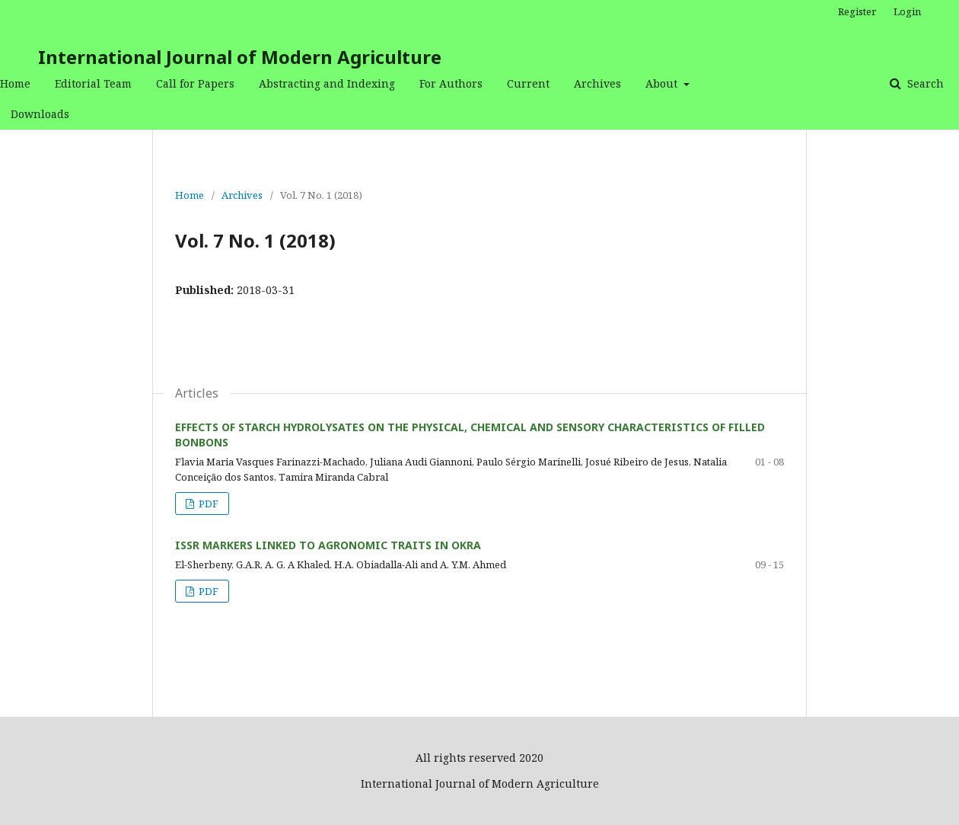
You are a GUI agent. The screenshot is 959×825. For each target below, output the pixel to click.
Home (15, 83)
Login (907, 11)
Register (857, 11)
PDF (207, 503)
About (662, 83)
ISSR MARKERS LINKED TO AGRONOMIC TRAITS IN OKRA (328, 545)
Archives (597, 83)
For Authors (451, 83)
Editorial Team (93, 83)
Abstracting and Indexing (327, 83)
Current (528, 83)
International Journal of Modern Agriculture (239, 56)
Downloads (40, 114)
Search (924, 83)
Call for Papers (195, 83)
